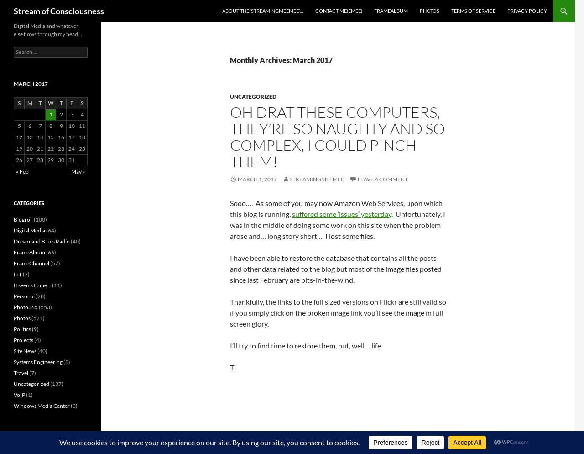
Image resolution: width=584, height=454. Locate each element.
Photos (429, 11)
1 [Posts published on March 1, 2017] (50, 114)
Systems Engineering (38, 362)
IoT (18, 274)
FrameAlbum (391, 11)
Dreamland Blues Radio (42, 241)
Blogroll (23, 219)
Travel (21, 373)
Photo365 (26, 307)
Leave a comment (383, 179)
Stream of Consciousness (59, 11)
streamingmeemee (317, 179)
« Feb (22, 171)
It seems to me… (32, 285)
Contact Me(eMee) (338, 11)
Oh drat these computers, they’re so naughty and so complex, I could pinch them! (337, 137)
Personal (24, 296)
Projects (23, 340)
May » (78, 171)
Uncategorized (253, 96)
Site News (25, 351)
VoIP (19, 394)
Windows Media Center (42, 405)
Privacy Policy (527, 11)
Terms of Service (473, 11)
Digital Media (29, 230)
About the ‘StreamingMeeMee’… (262, 11)
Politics (22, 329)
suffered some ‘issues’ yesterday (341, 214)
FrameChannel (31, 263)
